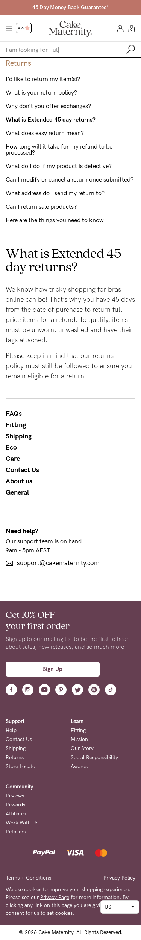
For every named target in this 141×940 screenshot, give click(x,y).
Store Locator (21, 766)
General (17, 492)
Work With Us (22, 823)
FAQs (14, 413)
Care (13, 458)
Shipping (19, 436)
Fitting (16, 425)
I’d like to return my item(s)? (43, 79)
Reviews (15, 796)
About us (19, 481)
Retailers (16, 832)
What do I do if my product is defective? (59, 166)
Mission (79, 739)
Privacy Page (54, 897)
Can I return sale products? (41, 207)
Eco (11, 447)
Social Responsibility (94, 757)
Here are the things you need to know (55, 220)
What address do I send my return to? (55, 193)
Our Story (82, 748)
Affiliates (16, 814)
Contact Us (22, 470)
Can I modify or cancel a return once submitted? (69, 180)
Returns (15, 757)
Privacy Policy (119, 878)
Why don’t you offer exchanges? (48, 106)
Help (11, 730)
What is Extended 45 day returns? (51, 120)
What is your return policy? (41, 93)
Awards (79, 766)
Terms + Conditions (28, 878)
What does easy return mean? (45, 133)
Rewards (15, 805)
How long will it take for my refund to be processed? (59, 150)
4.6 (24, 28)
